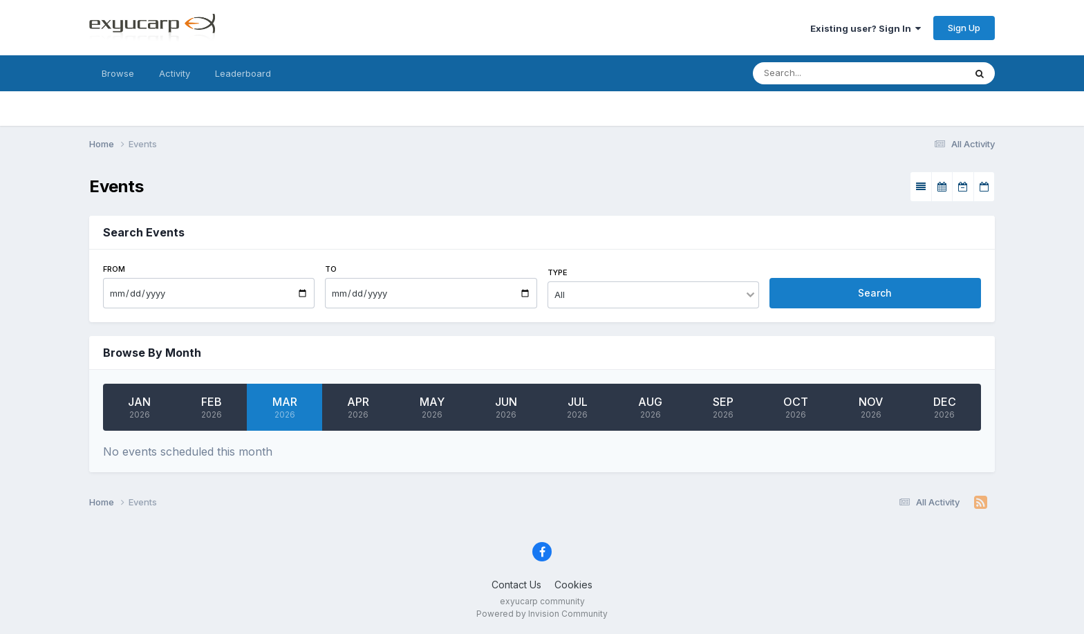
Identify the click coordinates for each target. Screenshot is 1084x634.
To (331, 269)
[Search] (831, 73)
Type (558, 272)
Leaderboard (243, 73)
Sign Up (964, 27)
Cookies (573, 584)
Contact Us (516, 584)
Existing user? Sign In (865, 28)
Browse (118, 73)
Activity (174, 73)
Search (875, 293)
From (114, 269)
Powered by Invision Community (542, 613)
